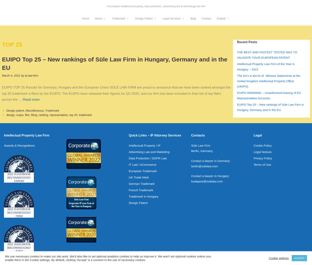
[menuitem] (223, 18)
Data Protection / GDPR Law (148, 158)
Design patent (15, 110)
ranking (43, 115)
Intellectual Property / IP (144, 145)
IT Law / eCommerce (142, 164)
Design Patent (147, 18)
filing (34, 115)
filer (27, 115)
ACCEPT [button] (299, 258)
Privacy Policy (263, 158)
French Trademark (141, 190)
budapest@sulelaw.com (207, 181)
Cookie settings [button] (279, 258)
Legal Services (175, 18)
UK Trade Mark (139, 177)
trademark (85, 115)
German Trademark (142, 183)
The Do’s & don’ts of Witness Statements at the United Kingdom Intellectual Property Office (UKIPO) (268, 81)
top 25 (73, 115)
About (102, 18)
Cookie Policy (263, 145)
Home (85, 18)
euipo (19, 115)
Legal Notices (263, 152)
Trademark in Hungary (143, 196)
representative (59, 115)
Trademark (122, 18)
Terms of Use (262, 164)
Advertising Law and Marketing (149, 152)
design (10, 115)
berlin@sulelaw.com (204, 166)
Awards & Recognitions (19, 145)
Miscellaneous (35, 110)
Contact (206, 18)
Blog (193, 18)
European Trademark (143, 171)
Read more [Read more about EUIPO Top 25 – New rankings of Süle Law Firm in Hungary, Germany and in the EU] (31, 99)
